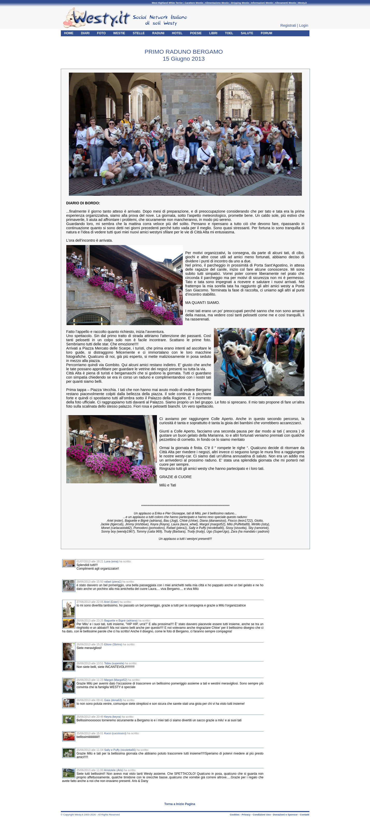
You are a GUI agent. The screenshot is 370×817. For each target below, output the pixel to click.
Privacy (246, 814)
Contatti (304, 814)
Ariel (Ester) (111, 601)
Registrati (288, 25)
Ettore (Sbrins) (113, 644)
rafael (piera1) (112, 581)
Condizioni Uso (262, 814)
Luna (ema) (111, 561)
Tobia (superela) (114, 663)
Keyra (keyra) (112, 716)
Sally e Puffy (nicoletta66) (120, 749)
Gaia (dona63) (113, 700)
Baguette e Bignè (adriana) (120, 620)
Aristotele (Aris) (113, 770)
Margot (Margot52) (115, 679)
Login (303, 25)
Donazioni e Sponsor (285, 814)
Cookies (234, 814)
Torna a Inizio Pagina (179, 804)
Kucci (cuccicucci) (115, 733)
